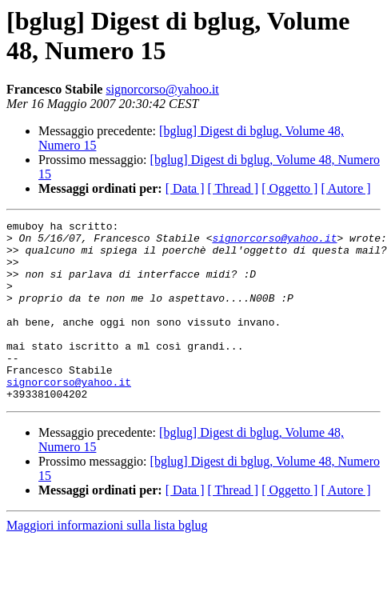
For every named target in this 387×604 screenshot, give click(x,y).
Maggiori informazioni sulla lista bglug (107, 561)
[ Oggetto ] (289, 188)
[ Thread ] (233, 188)
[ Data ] (185, 188)
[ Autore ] (345, 188)
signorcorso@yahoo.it (162, 89)
